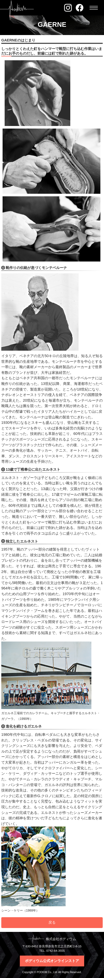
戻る (52, 922)
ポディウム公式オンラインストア (52, 961)
